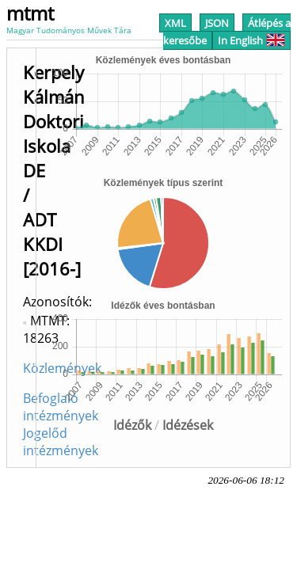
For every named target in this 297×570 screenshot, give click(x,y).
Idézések (187, 425)
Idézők (132, 425)
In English (251, 40)
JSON (217, 23)
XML (175, 23)
